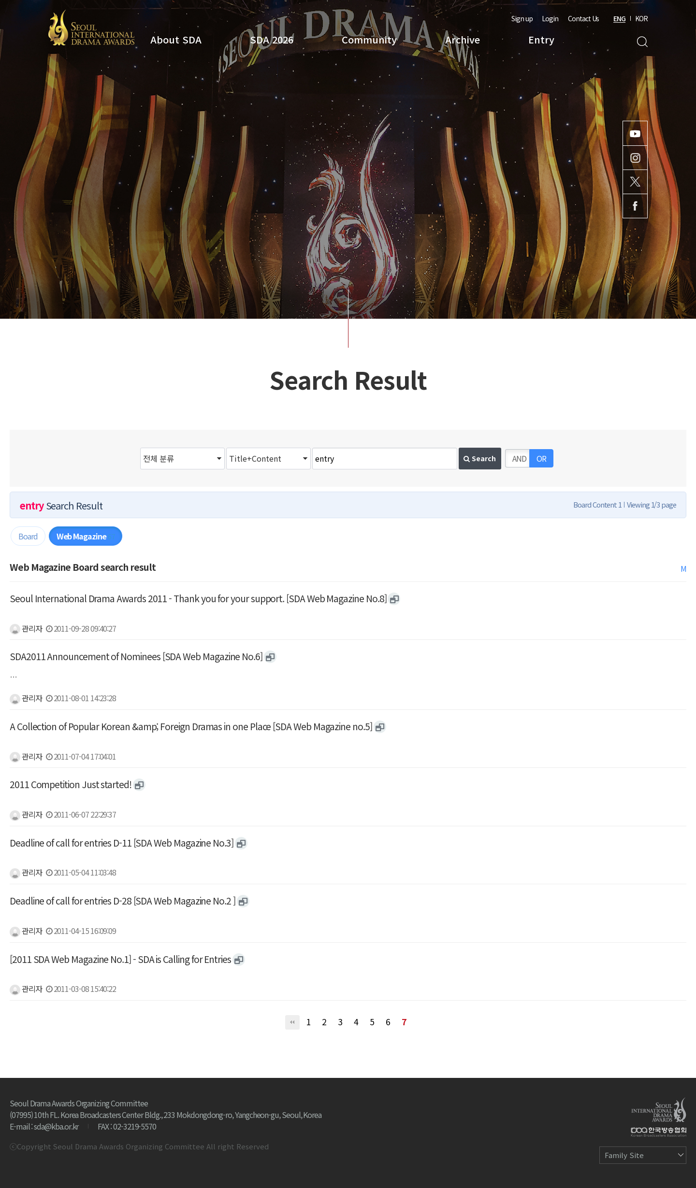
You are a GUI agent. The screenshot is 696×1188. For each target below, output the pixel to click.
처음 (292, 1022)
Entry (541, 39)
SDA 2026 (271, 39)
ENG (619, 18)
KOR (641, 18)
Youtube (635, 133)
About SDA (176, 39)
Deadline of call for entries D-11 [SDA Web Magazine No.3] (121, 842)
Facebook (635, 206)
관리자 (26, 628)
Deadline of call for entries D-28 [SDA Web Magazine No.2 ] (122, 900)
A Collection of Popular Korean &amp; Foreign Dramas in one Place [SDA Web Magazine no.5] (191, 726)
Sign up (522, 18)
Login (550, 18)
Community (369, 39)
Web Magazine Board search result (83, 567)
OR (541, 458)
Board (28, 536)
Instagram (635, 158)
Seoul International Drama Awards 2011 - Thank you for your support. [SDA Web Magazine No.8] (198, 598)
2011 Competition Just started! (70, 784)
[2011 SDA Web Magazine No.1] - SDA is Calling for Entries (120, 959)
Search (642, 41)
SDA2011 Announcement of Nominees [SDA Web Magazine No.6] (136, 656)
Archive (462, 39)
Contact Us (583, 18)
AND (519, 458)
